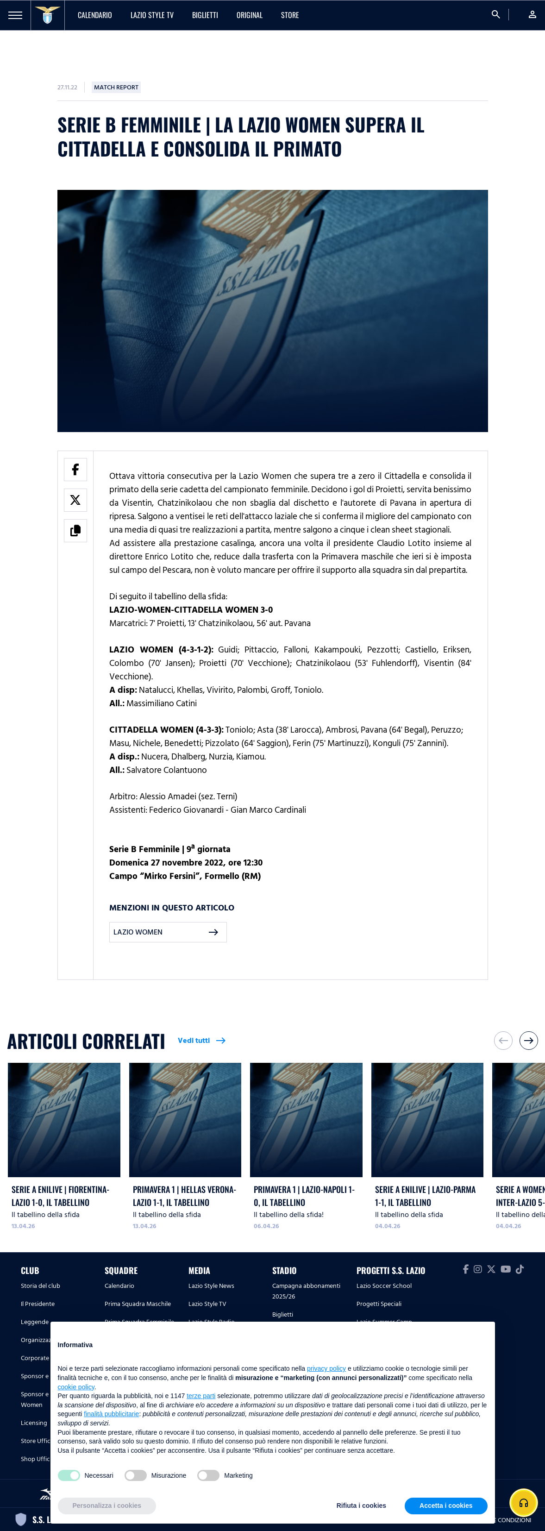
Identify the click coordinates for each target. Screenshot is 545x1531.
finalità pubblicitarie (111, 1414)
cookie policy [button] (76, 1387)
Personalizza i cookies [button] (107, 1505)
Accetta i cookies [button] (446, 1505)
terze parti (201, 1395)
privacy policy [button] (326, 1368)
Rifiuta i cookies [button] (361, 1505)
